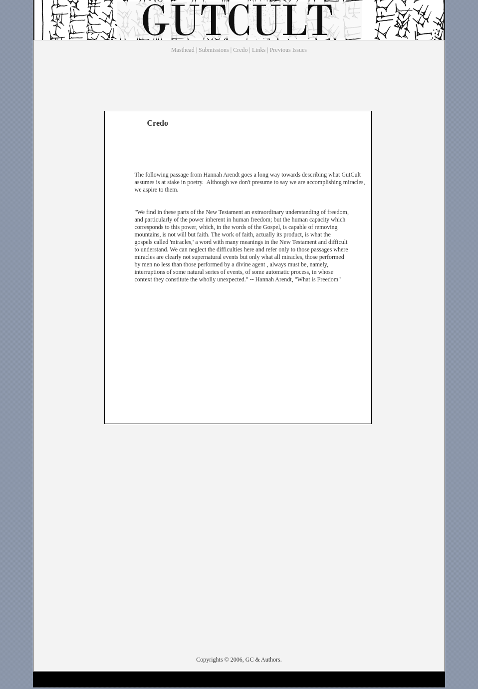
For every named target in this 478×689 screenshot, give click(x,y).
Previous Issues (288, 49)
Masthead (183, 49)
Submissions (214, 49)
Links (258, 49)
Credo (240, 49)
